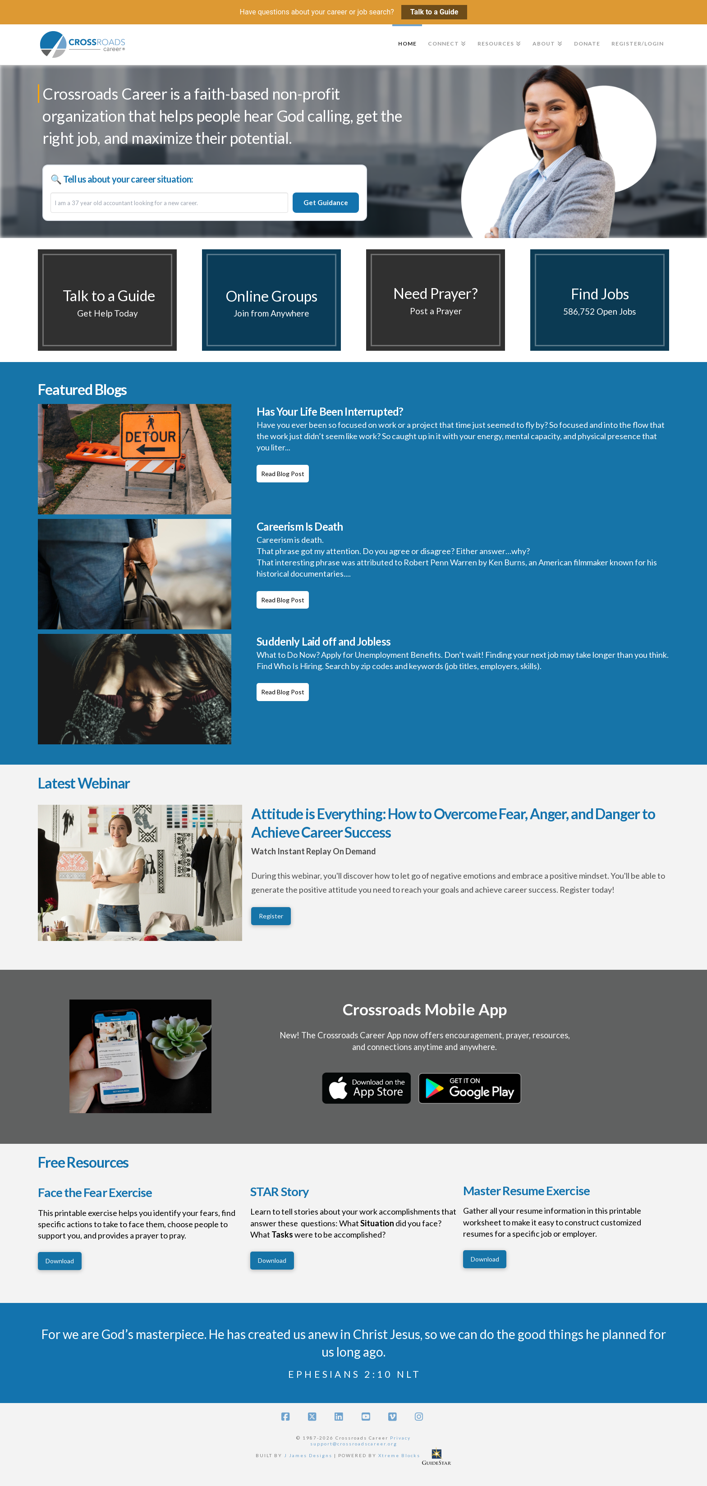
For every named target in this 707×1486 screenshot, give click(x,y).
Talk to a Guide (434, 12)
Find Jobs (600, 294)
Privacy (400, 1437)
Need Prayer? (435, 293)
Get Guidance (325, 202)
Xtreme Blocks (399, 1455)
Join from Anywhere (271, 313)
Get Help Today (107, 313)
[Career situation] (169, 203)
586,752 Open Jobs (599, 311)
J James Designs (308, 1455)
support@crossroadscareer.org (353, 1443)
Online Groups (271, 296)
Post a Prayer (436, 311)
